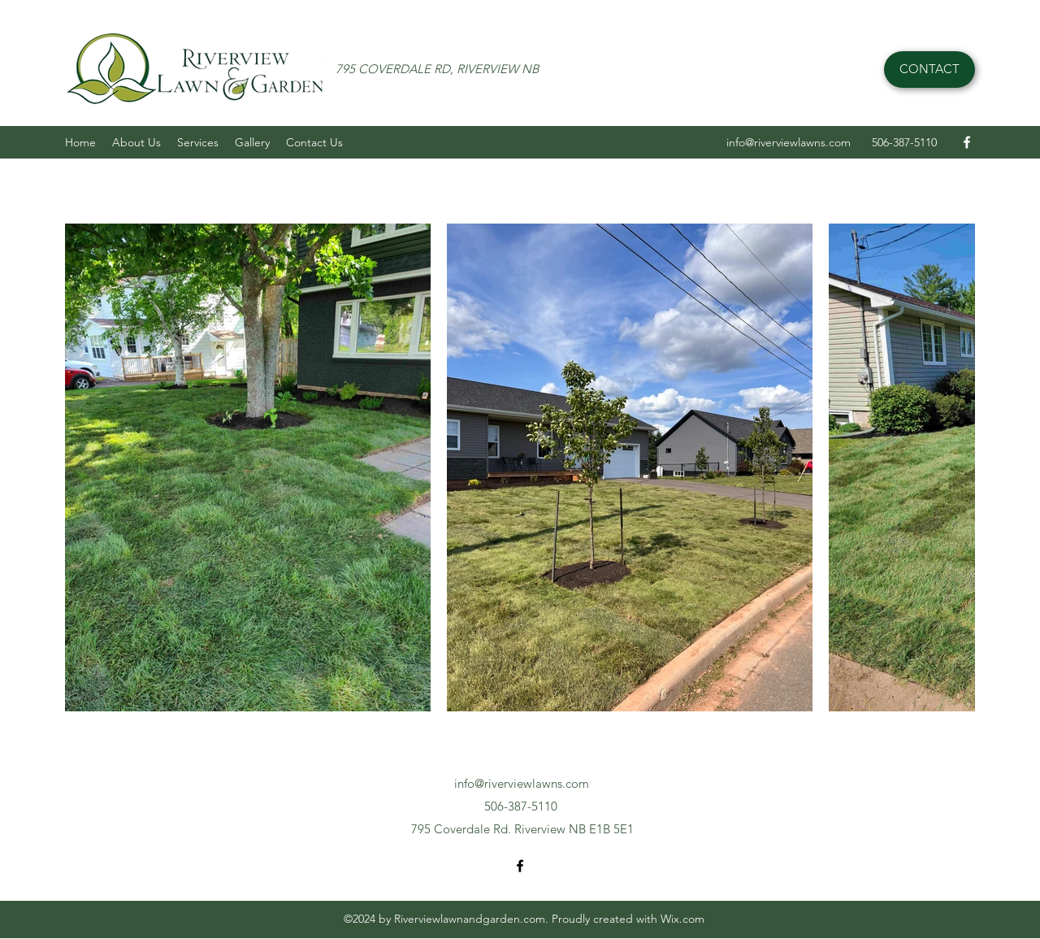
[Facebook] (967, 142)
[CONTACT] (929, 69)
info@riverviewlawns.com (788, 142)
